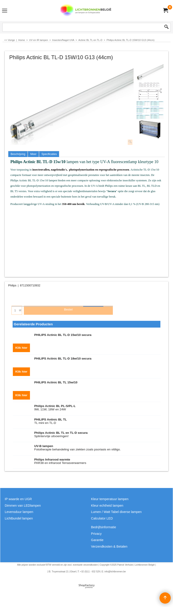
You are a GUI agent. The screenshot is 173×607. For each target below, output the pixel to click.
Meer (33, 154)
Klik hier (21, 348)
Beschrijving (18, 154)
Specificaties (49, 154)
